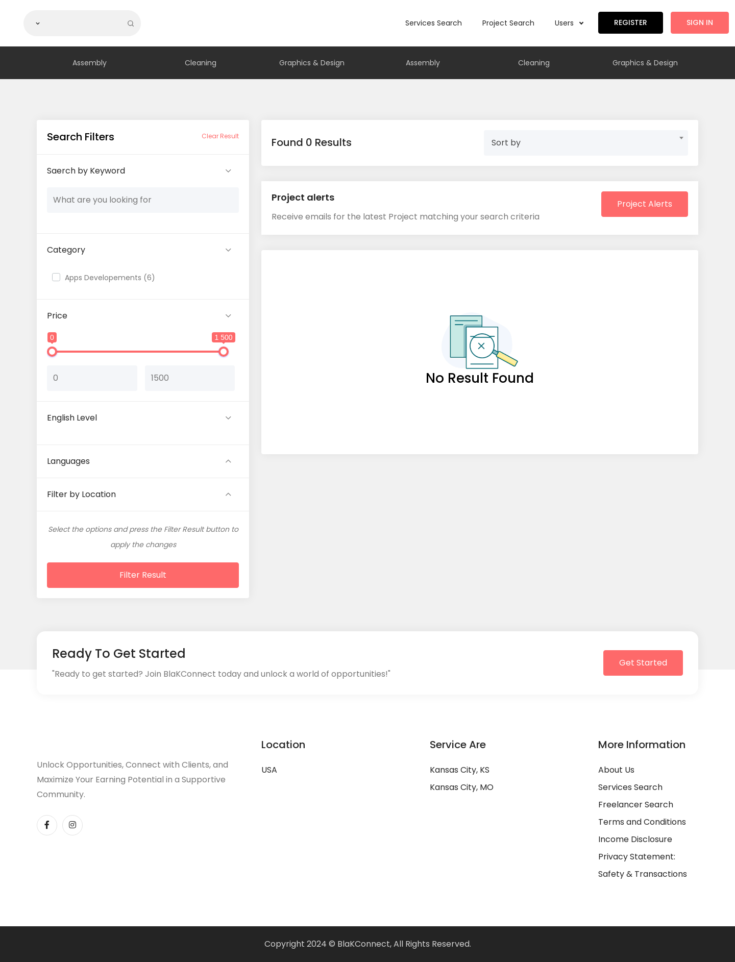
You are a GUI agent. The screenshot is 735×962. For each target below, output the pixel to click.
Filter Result (142, 575)
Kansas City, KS (459, 770)
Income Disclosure (635, 839)
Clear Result (220, 136)
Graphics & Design (312, 63)
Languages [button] (68, 461)
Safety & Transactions (642, 874)
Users (569, 23)
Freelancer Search (635, 804)
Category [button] (66, 250)
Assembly (89, 63)
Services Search (433, 23)
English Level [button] (72, 418)
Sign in (700, 22)
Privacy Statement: (636, 856)
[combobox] (586, 143)
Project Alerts (644, 204)
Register (630, 22)
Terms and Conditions (642, 822)
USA (269, 770)
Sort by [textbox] (506, 143)
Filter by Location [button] (81, 494)
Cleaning (200, 63)
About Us (616, 770)
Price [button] (57, 316)
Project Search (508, 23)
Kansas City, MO (462, 787)
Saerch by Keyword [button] (86, 171)
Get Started (643, 663)
